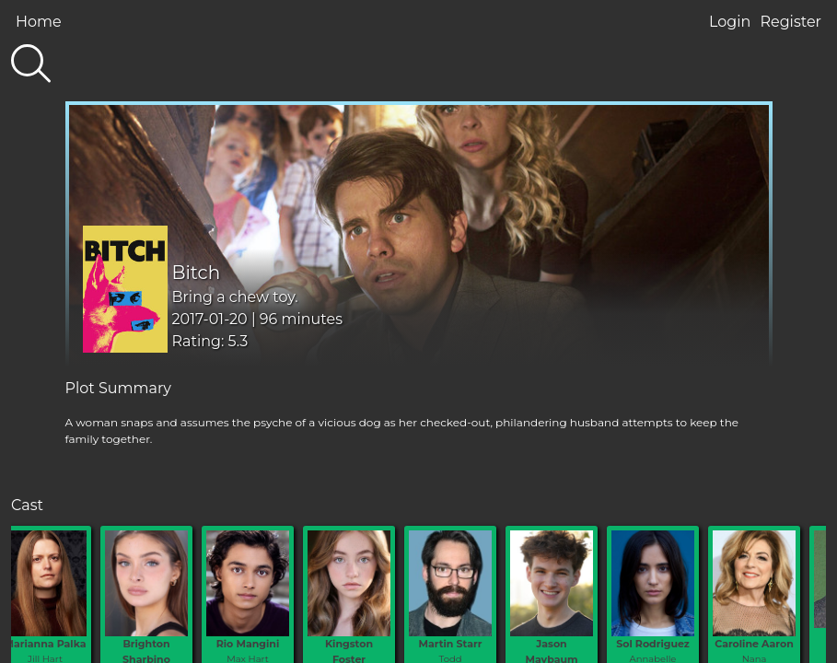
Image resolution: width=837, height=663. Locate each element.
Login (729, 21)
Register (790, 21)
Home (39, 21)
